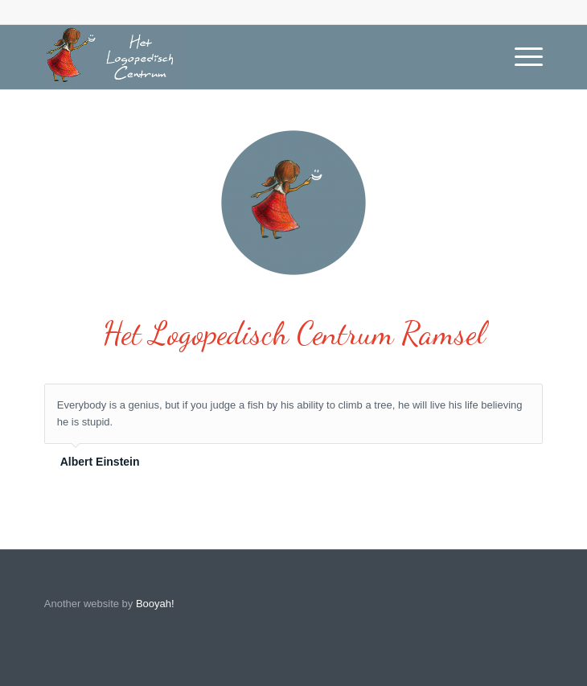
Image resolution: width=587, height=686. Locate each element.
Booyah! (155, 604)
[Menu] (521, 57)
